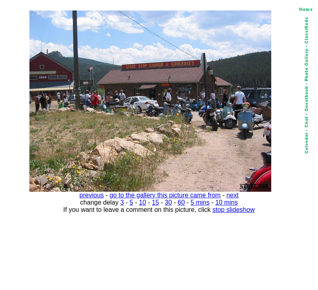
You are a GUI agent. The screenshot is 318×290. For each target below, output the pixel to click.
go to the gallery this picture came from (165, 195)
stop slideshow (233, 209)
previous (91, 195)
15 (155, 202)
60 (181, 202)
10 (142, 202)
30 (168, 202)
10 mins (226, 202)
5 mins (200, 202)
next (233, 195)
